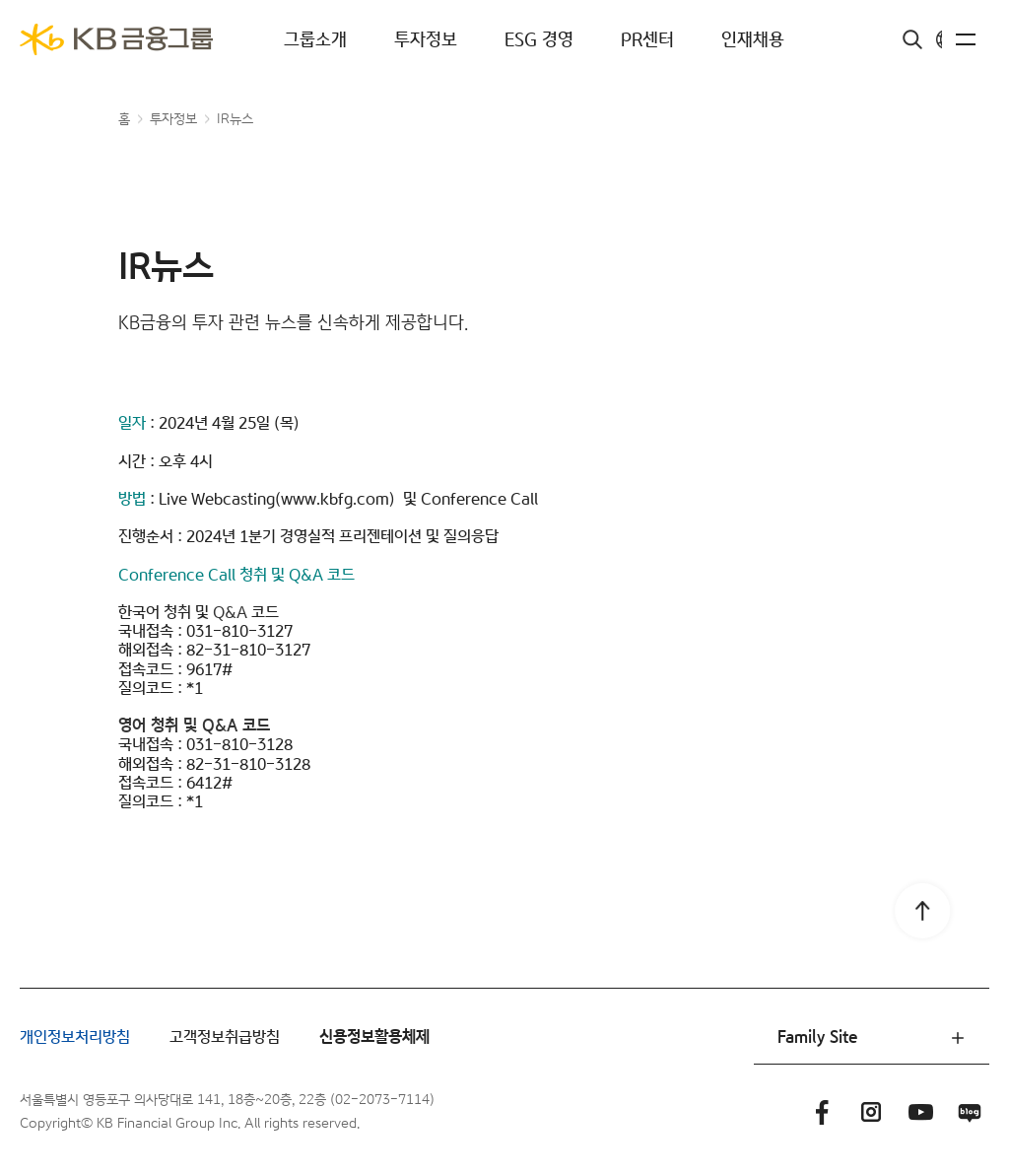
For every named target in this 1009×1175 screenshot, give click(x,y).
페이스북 (821, 1112)
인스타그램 (871, 1112)
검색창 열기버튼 (871, 39)
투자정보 (425, 40)
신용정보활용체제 (374, 1037)
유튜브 (920, 1112)
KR (929, 40)
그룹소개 (315, 40)
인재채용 (752, 40)
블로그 (969, 1112)
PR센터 (647, 40)
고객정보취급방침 (224, 1037)
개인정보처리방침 (75, 1037)
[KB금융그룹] (116, 39)
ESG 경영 (538, 40)
